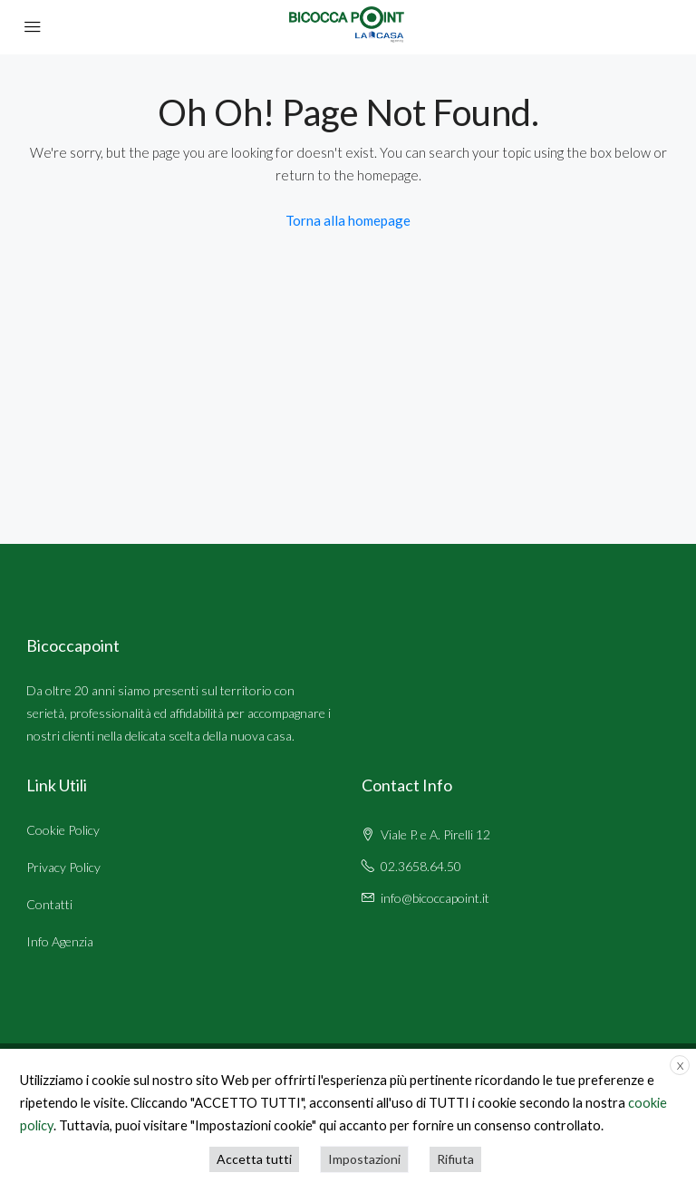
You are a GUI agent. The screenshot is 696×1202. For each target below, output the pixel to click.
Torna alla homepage (348, 220)
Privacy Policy (63, 867)
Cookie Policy (63, 830)
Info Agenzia (59, 941)
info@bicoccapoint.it (435, 898)
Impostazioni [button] (364, 1159)
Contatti (49, 904)
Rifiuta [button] (455, 1159)
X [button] (680, 1065)
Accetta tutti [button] (254, 1159)
